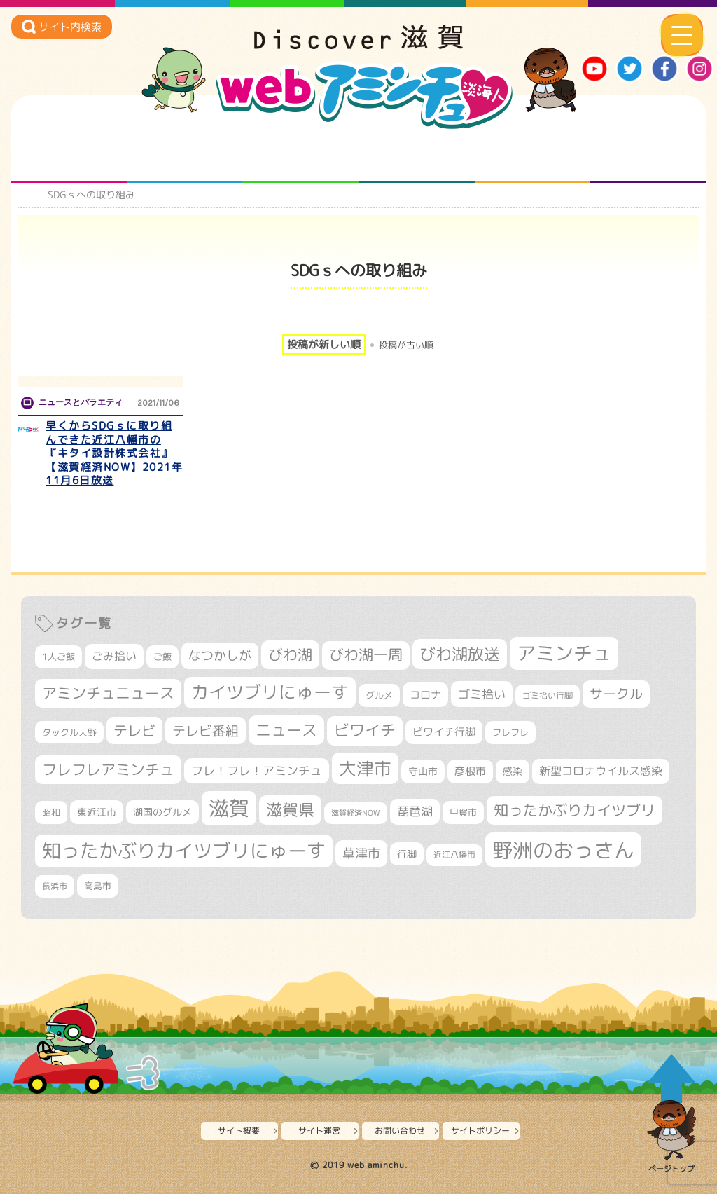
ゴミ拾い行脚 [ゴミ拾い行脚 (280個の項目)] (547, 695)
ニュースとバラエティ (648, 154)
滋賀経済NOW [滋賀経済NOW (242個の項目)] (355, 813)
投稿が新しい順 (324, 344)
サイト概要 (239, 1131)
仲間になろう (300, 154)
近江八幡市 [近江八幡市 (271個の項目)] (454, 854)
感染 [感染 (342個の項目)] (512, 771)
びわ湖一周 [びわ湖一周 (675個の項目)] (366, 655)
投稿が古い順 (406, 345)
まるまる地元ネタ (416, 154)
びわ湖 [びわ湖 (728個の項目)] (290, 654)
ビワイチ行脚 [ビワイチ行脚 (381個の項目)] (443, 732)
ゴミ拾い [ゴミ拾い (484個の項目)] (482, 694)
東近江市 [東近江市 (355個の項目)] (96, 812)
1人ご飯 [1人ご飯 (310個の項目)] (58, 656)
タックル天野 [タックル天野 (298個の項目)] (69, 732)
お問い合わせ (400, 1131)
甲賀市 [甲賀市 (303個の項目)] (463, 812)
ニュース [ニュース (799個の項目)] (286, 730)
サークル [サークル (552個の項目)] (616, 694)
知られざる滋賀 (68, 154)
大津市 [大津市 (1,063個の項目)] (365, 768)
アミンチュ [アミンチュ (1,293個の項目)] (564, 653)
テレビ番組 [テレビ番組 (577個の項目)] (205, 730)
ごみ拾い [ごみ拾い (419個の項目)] (114, 656)
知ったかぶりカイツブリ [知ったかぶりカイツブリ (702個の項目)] (574, 810)
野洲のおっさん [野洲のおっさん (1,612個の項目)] (563, 849)
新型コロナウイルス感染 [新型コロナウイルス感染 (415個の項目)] (600, 770)
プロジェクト (532, 154)
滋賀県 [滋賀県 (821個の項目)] (290, 810)
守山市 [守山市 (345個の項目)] (423, 771)
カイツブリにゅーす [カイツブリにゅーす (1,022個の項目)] (270, 692)
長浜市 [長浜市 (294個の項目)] (54, 886)
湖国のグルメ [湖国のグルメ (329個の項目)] (162, 811)
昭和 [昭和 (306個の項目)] (51, 812)
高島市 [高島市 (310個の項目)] (97, 885)
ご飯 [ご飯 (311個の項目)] (162, 656)
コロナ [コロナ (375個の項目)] (425, 694)
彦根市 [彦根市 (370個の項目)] (470, 771)
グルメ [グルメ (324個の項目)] (379, 695)
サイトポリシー (480, 1131)
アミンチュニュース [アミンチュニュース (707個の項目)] (108, 693)
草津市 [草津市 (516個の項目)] (361, 853)
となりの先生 (184, 154)
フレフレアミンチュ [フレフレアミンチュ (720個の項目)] (108, 769)
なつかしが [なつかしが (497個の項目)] (219, 655)
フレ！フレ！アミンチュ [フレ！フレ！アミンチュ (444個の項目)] (256, 770)
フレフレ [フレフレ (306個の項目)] (510, 732)
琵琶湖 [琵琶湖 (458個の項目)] (415, 811)
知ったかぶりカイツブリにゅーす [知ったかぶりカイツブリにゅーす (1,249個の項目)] (184, 850)
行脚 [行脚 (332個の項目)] (407, 853)
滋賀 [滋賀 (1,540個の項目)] (229, 808)
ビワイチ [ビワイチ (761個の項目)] (365, 730)
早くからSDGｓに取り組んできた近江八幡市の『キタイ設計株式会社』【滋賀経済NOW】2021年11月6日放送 (114, 453)
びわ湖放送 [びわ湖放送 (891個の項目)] (459, 654)
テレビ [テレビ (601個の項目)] (134, 730)
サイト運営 (319, 1131)
